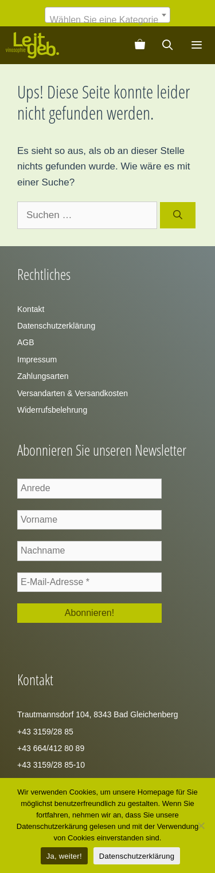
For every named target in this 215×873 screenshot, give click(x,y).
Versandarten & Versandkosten (72, 393)
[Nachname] (89, 550)
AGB (25, 342)
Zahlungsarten (43, 376)
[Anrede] (89, 488)
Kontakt (30, 309)
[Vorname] (89, 520)
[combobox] (107, 15)
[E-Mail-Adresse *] (89, 582)
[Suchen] (178, 215)
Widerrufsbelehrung (52, 409)
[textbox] (107, 20)
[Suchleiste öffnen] (167, 45)
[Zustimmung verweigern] (200, 825)
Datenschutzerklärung (56, 325)
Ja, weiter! (64, 856)
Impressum (37, 359)
